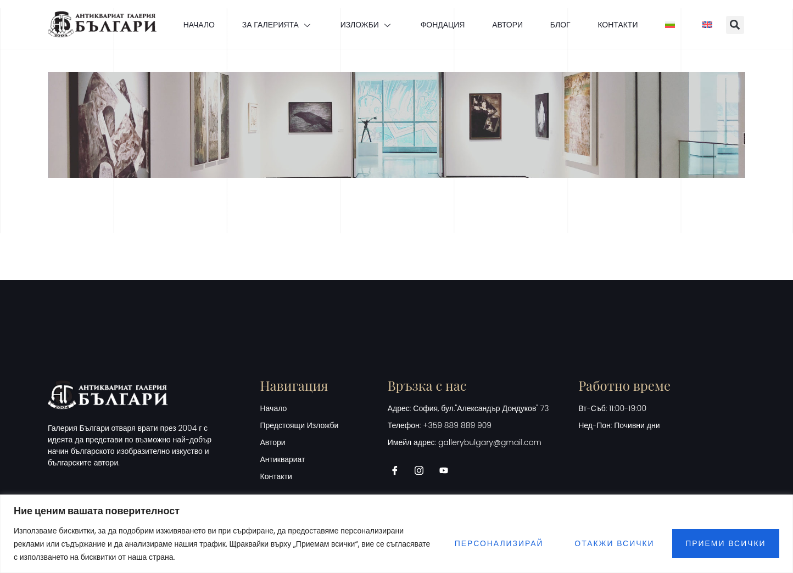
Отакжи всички (613, 543)
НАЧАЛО (198, 24)
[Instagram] (423, 470)
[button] (736, 25)
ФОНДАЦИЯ (442, 24)
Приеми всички (725, 543)
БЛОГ (560, 24)
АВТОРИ (507, 24)
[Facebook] (398, 470)
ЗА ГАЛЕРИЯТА (277, 24)
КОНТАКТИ (618, 24)
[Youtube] (447, 470)
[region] (396, 534)
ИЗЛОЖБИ (366, 24)
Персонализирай (496, 543)
